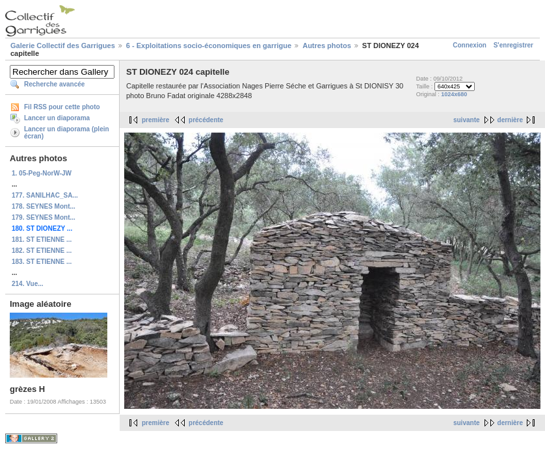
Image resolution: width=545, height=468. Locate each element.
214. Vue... (28, 283)
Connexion (469, 45)
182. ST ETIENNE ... (42, 250)
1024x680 (454, 94)
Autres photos (326, 45)
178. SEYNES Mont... (43, 206)
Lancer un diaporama (57, 118)
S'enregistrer (513, 45)
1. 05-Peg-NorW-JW (42, 173)
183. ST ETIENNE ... (42, 261)
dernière (510, 120)
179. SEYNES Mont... (43, 217)
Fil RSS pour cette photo (62, 106)
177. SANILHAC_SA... (45, 195)
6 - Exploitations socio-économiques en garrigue (208, 45)
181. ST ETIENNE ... (42, 239)
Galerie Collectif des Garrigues (62, 45)
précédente (206, 120)
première (155, 120)
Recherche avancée (54, 84)
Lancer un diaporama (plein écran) (66, 132)
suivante (466, 120)
